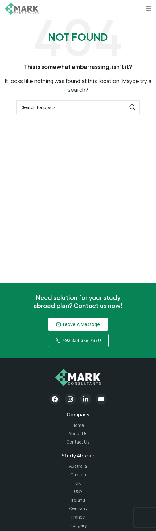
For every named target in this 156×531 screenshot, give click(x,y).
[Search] (78, 107)
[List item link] (78, 425)
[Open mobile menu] (148, 8)
